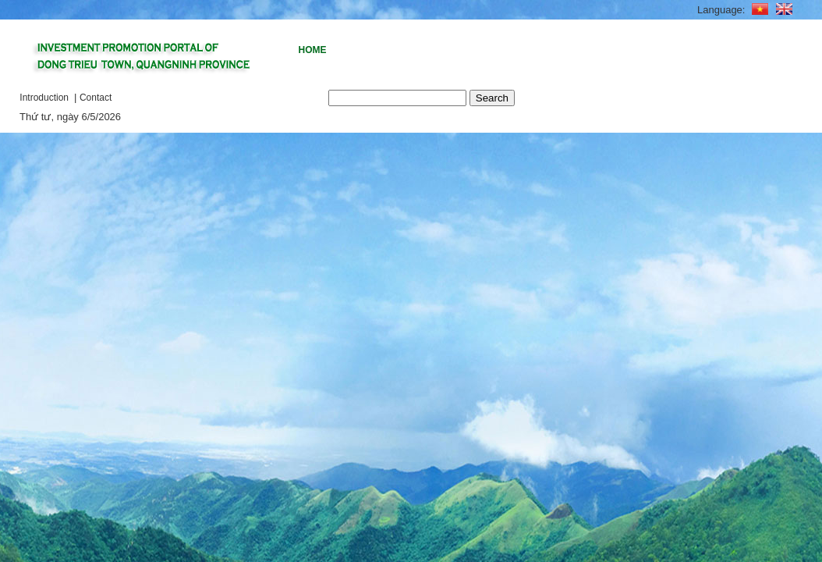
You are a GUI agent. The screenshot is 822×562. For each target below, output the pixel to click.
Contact (96, 97)
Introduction (45, 97)
